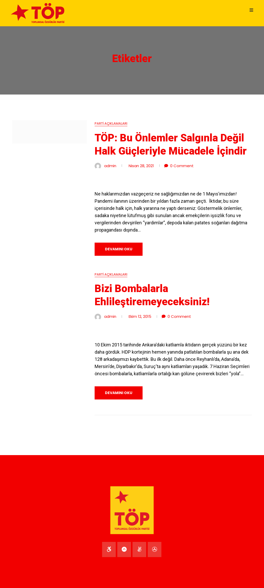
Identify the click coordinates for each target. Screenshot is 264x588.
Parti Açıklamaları (111, 123)
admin (110, 165)
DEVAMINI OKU (118, 249)
